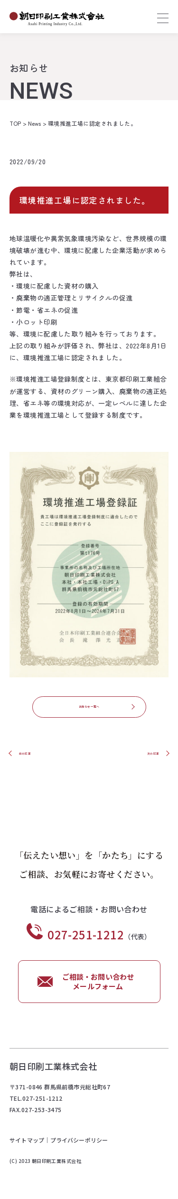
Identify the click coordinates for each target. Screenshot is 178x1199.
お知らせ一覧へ (89, 708)
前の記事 (33, 755)
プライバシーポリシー (80, 1144)
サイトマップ (27, 1144)
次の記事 (145, 755)
